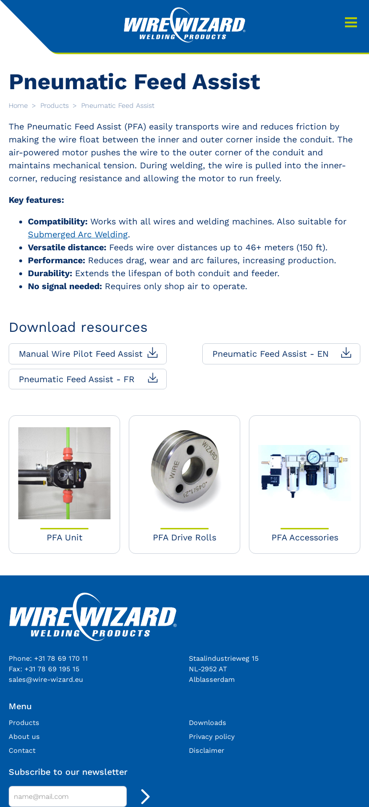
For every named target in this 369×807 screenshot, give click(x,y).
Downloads (207, 722)
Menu (351, 22)
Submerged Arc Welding (78, 234)
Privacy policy (211, 736)
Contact (22, 750)
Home (19, 105)
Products (55, 105)
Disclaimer (206, 750)
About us (24, 736)
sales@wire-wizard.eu (46, 679)
